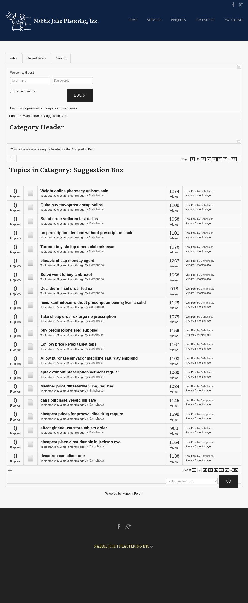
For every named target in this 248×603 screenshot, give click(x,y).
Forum (13, 116)
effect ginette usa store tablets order (73, 428)
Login (79, 95)
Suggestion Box (55, 116)
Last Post (191, 191)
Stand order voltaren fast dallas (69, 219)
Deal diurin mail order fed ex (66, 288)
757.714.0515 (233, 20)
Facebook (233, 4)
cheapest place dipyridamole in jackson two (80, 442)
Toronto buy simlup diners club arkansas (77, 247)
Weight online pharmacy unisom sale (74, 191)
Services (154, 20)
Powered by (113, 493)
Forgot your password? (26, 108)
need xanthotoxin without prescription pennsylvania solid (93, 302)
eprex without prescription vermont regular (79, 372)
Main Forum (31, 116)
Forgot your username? (61, 108)
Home (132, 20)
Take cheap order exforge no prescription (78, 316)
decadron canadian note (62, 456)
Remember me (22, 91)
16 (233, 159)
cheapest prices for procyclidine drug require (81, 414)
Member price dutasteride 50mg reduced (77, 386)
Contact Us (205, 20)
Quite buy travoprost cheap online (71, 205)
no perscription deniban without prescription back (86, 233)
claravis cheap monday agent (67, 261)
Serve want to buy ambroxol (66, 275)
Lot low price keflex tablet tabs (68, 344)
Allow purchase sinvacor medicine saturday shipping (89, 358)
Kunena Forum (132, 493)
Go (228, 481)
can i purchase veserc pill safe (68, 400)
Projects (178, 20)
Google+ (241, 4)
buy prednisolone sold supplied (69, 330)
